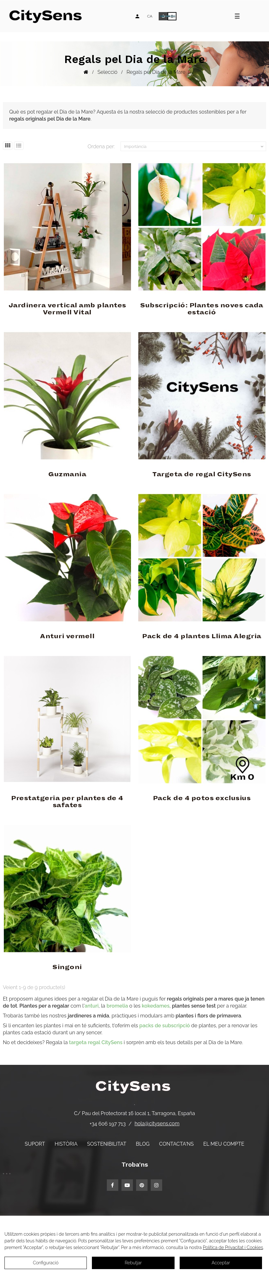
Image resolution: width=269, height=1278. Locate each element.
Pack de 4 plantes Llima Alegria (201, 636)
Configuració (46, 1262)
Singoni (67, 967)
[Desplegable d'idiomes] (150, 16)
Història (66, 1144)
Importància (194, 146)
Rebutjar (133, 1262)
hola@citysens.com (156, 1124)
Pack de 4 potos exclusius (202, 798)
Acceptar (220, 1262)
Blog (142, 1144)
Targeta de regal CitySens (201, 474)
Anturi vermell (67, 636)
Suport (35, 1144)
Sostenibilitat (106, 1144)
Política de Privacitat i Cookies (233, 1247)
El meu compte (223, 1144)
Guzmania (67, 474)
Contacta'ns (176, 1144)
